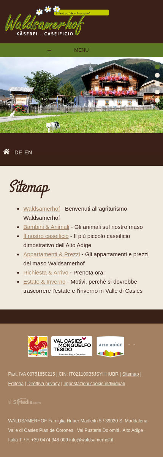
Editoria (16, 383)
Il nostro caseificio (45, 236)
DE (18, 152)
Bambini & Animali (46, 227)
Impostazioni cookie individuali (94, 383)
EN (28, 152)
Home (8, 153)
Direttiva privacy (43, 383)
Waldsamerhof (41, 208)
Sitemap (130, 374)
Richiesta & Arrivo (45, 272)
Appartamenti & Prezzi (51, 254)
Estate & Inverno (44, 281)
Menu (81, 50)
